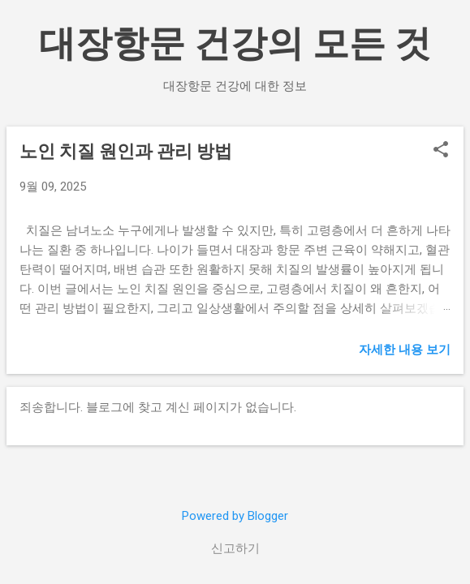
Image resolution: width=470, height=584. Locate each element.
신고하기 (235, 548)
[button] (441, 151)
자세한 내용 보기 (405, 349)
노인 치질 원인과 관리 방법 (125, 151)
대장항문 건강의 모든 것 (235, 43)
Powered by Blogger (235, 516)
